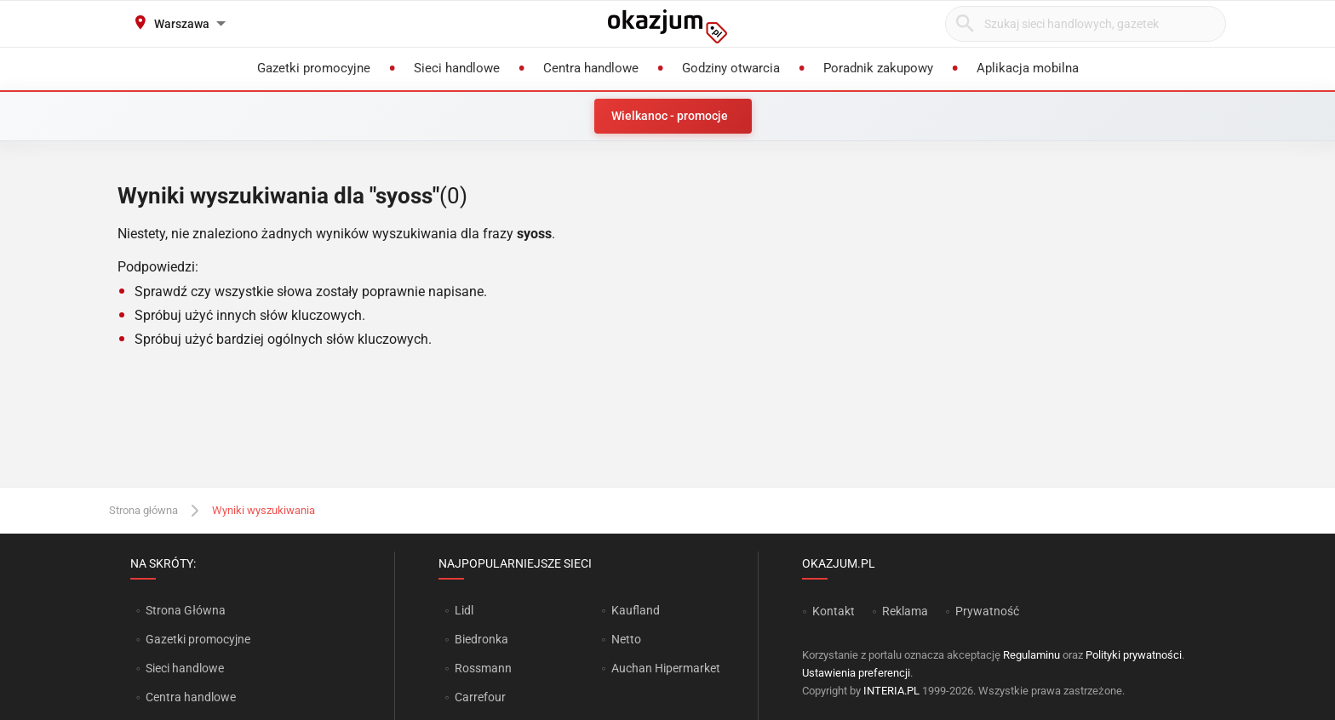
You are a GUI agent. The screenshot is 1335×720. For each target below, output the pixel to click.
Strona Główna (185, 610)
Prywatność (987, 611)
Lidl (464, 610)
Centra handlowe (191, 697)
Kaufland (635, 610)
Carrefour (480, 697)
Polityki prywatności (1134, 655)
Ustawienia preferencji (856, 672)
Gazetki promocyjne (198, 639)
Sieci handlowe (185, 668)
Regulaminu (1031, 655)
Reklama (905, 611)
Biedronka (481, 639)
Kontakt (833, 611)
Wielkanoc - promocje (669, 116)
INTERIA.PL (891, 690)
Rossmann (483, 668)
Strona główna (143, 510)
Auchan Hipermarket (665, 668)
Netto (626, 639)
